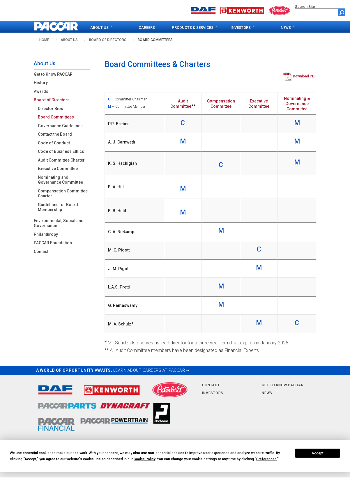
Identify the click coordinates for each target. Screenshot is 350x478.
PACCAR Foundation (53, 242)
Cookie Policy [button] (144, 459)
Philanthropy (46, 234)
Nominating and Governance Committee (60, 180)
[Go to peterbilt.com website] (279, 10)
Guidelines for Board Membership (58, 207)
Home (44, 40)
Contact (41, 251)
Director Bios (50, 108)
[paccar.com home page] (56, 27)
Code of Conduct (54, 143)
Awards (41, 91)
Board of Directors (107, 40)
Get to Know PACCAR (53, 74)
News (286, 27)
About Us (99, 27)
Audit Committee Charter (61, 160)
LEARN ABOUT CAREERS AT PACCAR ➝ (151, 370)
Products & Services (192, 27)
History (41, 82)
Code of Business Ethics (61, 151)
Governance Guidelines (60, 125)
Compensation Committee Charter (63, 194)
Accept (318, 453)
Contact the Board (55, 134)
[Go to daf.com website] (203, 10)
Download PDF (304, 77)
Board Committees (155, 40)
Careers (147, 27)
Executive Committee (58, 168)
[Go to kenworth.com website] (242, 10)
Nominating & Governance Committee (297, 103)
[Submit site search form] (341, 12)
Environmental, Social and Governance (59, 223)
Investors (241, 27)
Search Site (305, 6)
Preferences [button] (266, 459)
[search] (316, 12)
